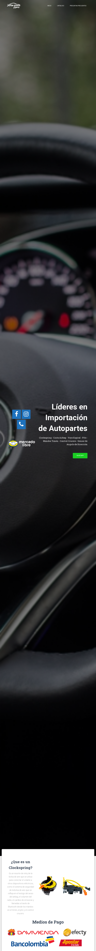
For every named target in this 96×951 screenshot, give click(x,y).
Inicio (49, 6)
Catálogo (60, 6)
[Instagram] (26, 414)
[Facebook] (16, 414)
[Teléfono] (21, 424)
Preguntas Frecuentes (78, 6)
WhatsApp (80, 455)
